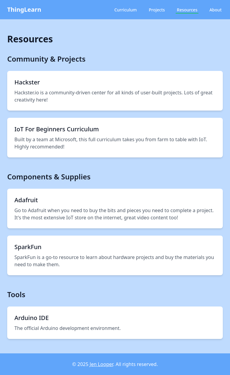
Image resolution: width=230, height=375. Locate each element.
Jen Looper (101, 364)
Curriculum (125, 10)
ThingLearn (24, 9)
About (215, 10)
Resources (187, 10)
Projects (157, 10)
